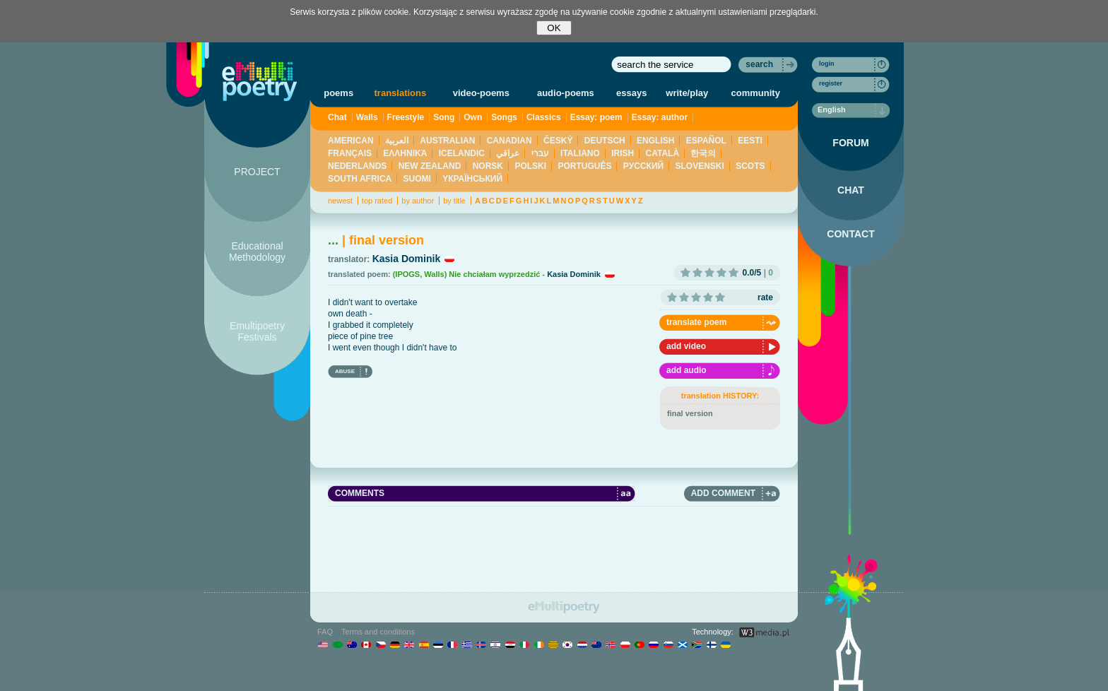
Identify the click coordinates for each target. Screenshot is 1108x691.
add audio (686, 370)
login (827, 63)
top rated (377, 200)
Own (473, 117)
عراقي (507, 153)
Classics (543, 117)
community (755, 93)
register (830, 83)
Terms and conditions (378, 631)
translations (401, 93)
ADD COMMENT (723, 493)
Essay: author (660, 117)
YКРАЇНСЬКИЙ (472, 179)
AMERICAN (351, 141)
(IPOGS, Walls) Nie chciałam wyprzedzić (467, 274)
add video (686, 346)
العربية (396, 141)
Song (443, 117)
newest (340, 200)
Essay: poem (596, 117)
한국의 (703, 153)
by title (454, 200)
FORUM (850, 142)
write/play (687, 93)
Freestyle (406, 117)
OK (553, 28)
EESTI (750, 141)
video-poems (481, 93)
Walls (367, 117)
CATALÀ (663, 153)
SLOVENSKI (699, 166)
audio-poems (565, 93)
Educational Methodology (257, 251)
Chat (337, 117)
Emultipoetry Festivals (257, 331)
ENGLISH (655, 141)
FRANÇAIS (350, 153)
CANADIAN (509, 141)
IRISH (622, 153)
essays (631, 93)
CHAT (850, 190)
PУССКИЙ (643, 166)
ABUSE (345, 371)
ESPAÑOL (706, 141)
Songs (504, 117)
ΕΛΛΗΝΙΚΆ (405, 153)
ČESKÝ (557, 141)
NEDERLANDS (357, 166)
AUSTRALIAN (447, 141)
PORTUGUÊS (584, 166)
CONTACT (850, 234)
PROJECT (257, 171)
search (759, 64)
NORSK (488, 166)
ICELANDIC (462, 153)
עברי (540, 153)
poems (338, 93)
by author (417, 200)
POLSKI (530, 166)
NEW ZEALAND (430, 166)
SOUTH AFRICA (359, 179)
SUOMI (417, 179)
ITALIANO (580, 153)
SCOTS (750, 166)
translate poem (696, 322)
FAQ (325, 631)
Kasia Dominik (406, 258)
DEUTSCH (604, 141)
